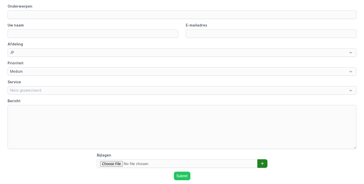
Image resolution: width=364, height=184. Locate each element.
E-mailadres (196, 25)
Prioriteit (16, 63)
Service (14, 82)
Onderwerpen (20, 6)
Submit (182, 176)
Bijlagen (104, 155)
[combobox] (182, 52)
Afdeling (15, 44)
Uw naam (16, 25)
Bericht (14, 101)
